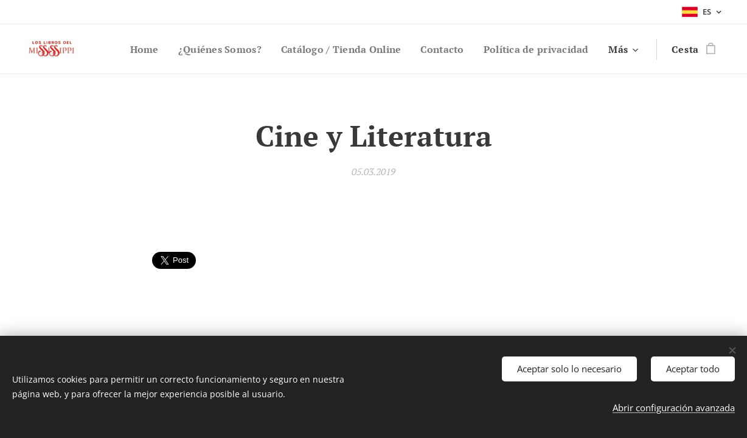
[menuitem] (256, 49)
